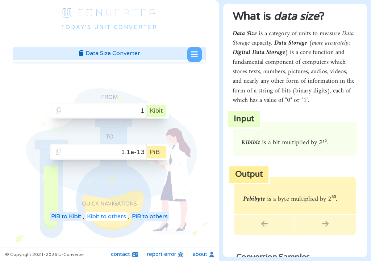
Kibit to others (106, 216)
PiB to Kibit (66, 216)
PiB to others (150, 216)
